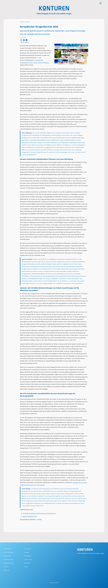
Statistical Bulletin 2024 (30, 516)
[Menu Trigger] (100, 3)
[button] (21, 40)
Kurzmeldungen (24, 21)
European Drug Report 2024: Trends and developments (39, 513)
